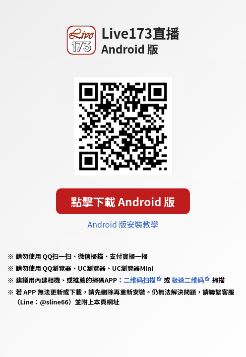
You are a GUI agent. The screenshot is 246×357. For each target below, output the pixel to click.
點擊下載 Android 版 (123, 201)
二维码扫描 (139, 280)
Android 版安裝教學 (122, 224)
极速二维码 (187, 280)
